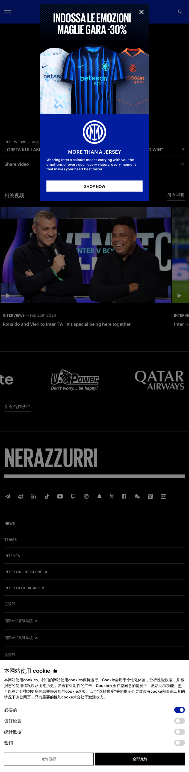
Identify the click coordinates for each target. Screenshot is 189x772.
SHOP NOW (94, 186)
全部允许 (140, 758)
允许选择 (49, 758)
